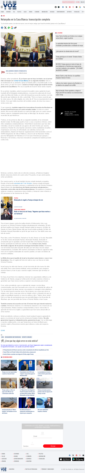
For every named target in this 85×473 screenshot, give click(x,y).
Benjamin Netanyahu (13, 337)
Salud (25, 12)
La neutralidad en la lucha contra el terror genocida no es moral (45, 373)
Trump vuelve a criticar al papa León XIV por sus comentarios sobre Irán (8, 391)
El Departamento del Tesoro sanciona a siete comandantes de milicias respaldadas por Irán (26, 350)
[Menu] (2, 7)
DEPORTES (69, 12)
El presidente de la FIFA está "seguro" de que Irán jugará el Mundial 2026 (27, 373)
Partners (16, 461)
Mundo (30, 12)
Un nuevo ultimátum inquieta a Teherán (43, 410)
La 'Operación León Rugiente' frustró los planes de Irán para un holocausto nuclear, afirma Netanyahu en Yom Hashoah (27, 392)
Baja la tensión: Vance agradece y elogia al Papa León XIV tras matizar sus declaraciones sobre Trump (69, 93)
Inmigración (44, 12)
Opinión (4, 461)
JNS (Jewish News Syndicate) (16, 71)
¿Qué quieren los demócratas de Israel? (67, 51)
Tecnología (76, 12)
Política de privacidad (31, 469)
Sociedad (52, 12)
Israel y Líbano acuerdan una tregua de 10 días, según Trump (18, 354)
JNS (4, 16)
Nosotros (28, 461)
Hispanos (8, 12)
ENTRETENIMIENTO (61, 12)
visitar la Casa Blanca (21, 81)
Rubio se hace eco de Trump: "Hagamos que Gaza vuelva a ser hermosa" (32, 213)
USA (14, 12)
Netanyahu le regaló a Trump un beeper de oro (28, 200)
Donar (2, 12)
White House (27, 337)
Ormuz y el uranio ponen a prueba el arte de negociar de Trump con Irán (45, 391)
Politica (19, 12)
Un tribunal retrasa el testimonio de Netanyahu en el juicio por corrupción (27, 411)
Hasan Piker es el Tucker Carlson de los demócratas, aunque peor (19, 352)
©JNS (3, 330)
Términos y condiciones (48, 469)
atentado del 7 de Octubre (23, 183)
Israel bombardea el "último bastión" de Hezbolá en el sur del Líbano (9, 411)
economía (37, 12)
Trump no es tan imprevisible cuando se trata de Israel (9, 372)
